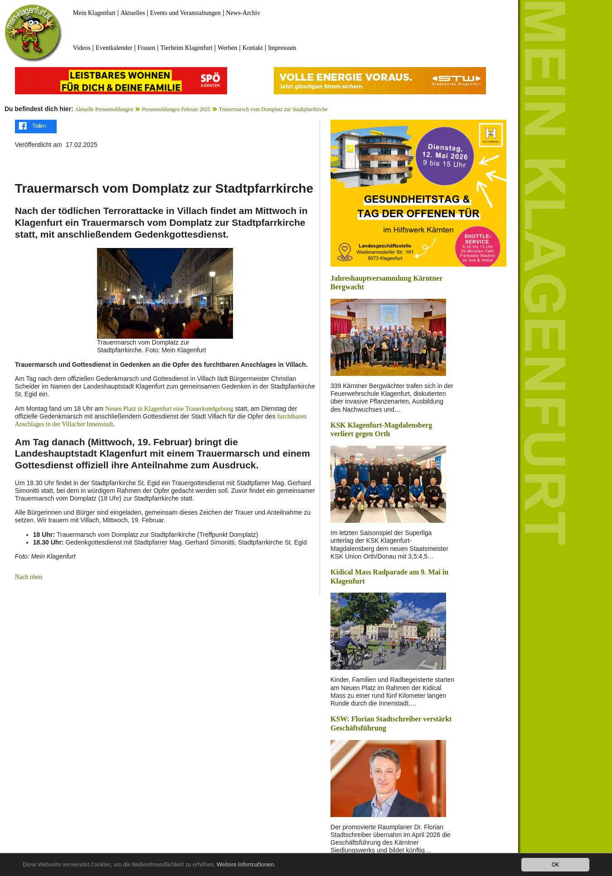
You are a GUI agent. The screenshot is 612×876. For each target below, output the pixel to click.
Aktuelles (133, 13)
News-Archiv (243, 13)
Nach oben (28, 577)
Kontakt (253, 47)
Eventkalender (114, 47)
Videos (82, 47)
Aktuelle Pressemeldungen (104, 109)
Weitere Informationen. (246, 865)
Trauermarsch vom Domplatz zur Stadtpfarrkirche (273, 109)
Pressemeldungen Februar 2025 (176, 109)
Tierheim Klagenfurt (186, 47)
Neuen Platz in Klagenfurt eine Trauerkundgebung (169, 408)
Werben (227, 47)
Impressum (282, 47)
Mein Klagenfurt (94, 13)
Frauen (146, 47)
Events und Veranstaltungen (185, 13)
